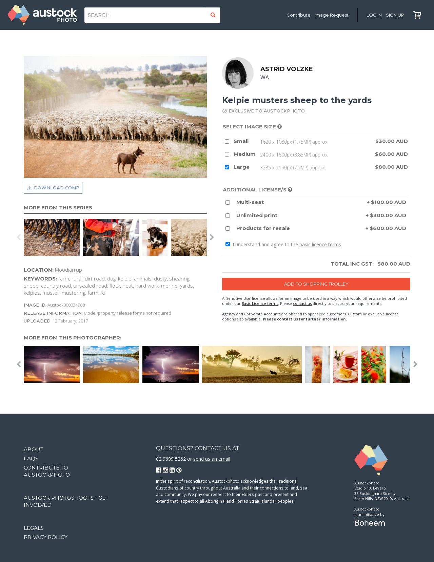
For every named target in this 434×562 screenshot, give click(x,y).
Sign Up (395, 15)
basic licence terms (320, 244)
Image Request (332, 15)
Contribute (299, 15)
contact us (302, 303)
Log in (374, 15)
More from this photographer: (72, 337)
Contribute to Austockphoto (47, 471)
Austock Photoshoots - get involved (66, 501)
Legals (34, 528)
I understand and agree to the (283, 244)
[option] (53, 237)
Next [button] (212, 237)
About (33, 449)
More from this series (58, 207)
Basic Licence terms (260, 303)
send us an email (211, 459)
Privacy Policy (45, 537)
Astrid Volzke (286, 69)
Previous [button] (18, 237)
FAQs (31, 458)
